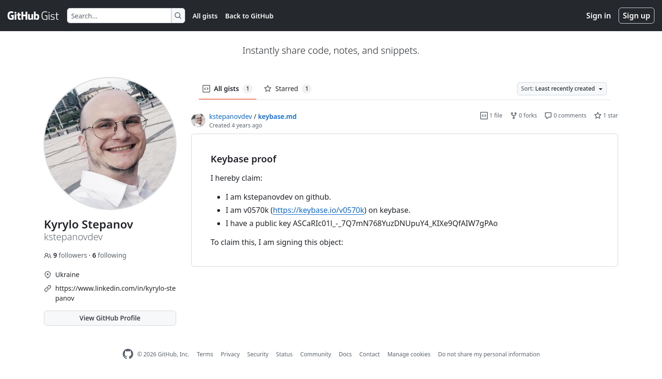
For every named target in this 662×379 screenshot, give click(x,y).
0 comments (565, 115)
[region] (405, 200)
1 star (606, 115)
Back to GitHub (249, 15)
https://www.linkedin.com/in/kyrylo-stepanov (115, 293)
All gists (205, 15)
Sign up (636, 15)
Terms (205, 354)
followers (66, 255)
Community (315, 354)
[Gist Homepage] (33, 15)
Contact (369, 354)
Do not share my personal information (489, 354)
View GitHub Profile (109, 317)
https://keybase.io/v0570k (318, 210)
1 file (491, 115)
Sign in (598, 15)
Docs (345, 354)
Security (258, 354)
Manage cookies (408, 354)
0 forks (523, 115)
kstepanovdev (230, 116)
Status (284, 354)
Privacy (230, 354)
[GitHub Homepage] (128, 354)
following (109, 255)
